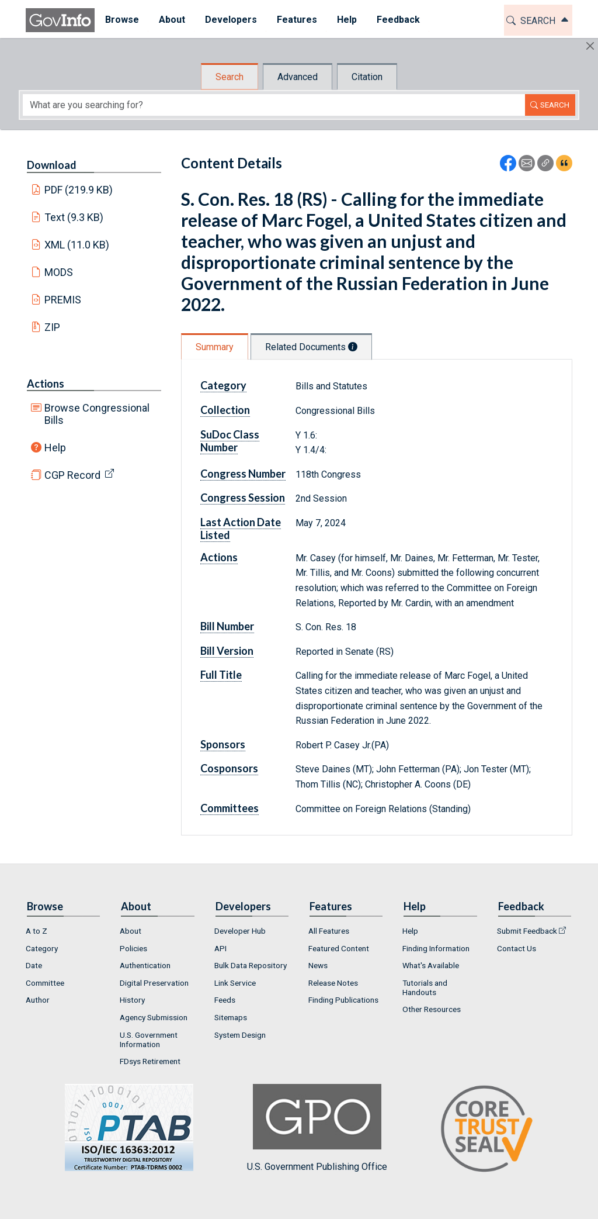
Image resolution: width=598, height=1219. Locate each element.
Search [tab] (229, 76)
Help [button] (346, 19)
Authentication (145, 965)
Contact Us (516, 948)
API (220, 948)
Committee (45, 982)
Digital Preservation (154, 982)
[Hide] (590, 46)
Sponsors (222, 744)
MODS (58, 272)
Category (223, 385)
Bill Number (227, 626)
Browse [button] (121, 19)
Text (74, 217)
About (130, 930)
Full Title (221, 674)
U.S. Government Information (149, 1039)
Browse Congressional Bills (97, 414)
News (318, 965)
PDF (78, 190)
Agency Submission (153, 1017)
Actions (45, 383)
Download (52, 164)
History (132, 999)
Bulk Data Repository (250, 965)
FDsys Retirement (150, 1061)
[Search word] (274, 105)
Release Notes (333, 982)
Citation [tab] (367, 76)
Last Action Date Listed (240, 528)
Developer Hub (240, 930)
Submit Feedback (527, 930)
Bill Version (226, 650)
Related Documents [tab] (311, 347)
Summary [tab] (215, 347)
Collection (225, 409)
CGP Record (72, 475)
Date (34, 965)
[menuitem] (121, 20)
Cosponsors (229, 768)
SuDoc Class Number (229, 441)
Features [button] (296, 19)
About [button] (171, 19)
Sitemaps (230, 1017)
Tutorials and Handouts (424, 987)
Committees (229, 808)
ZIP (52, 327)
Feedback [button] (397, 19)
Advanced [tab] (297, 76)
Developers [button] (230, 19)
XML (77, 245)
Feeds (224, 999)
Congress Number (243, 473)
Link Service (235, 982)
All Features (328, 930)
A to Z (36, 930)
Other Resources (431, 1009)
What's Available (430, 965)
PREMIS (62, 299)
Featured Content (338, 948)
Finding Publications (343, 999)
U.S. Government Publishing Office (317, 1128)
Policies (133, 948)
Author (38, 999)
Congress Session (242, 497)
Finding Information (436, 948)
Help (55, 447)
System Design (240, 1035)
